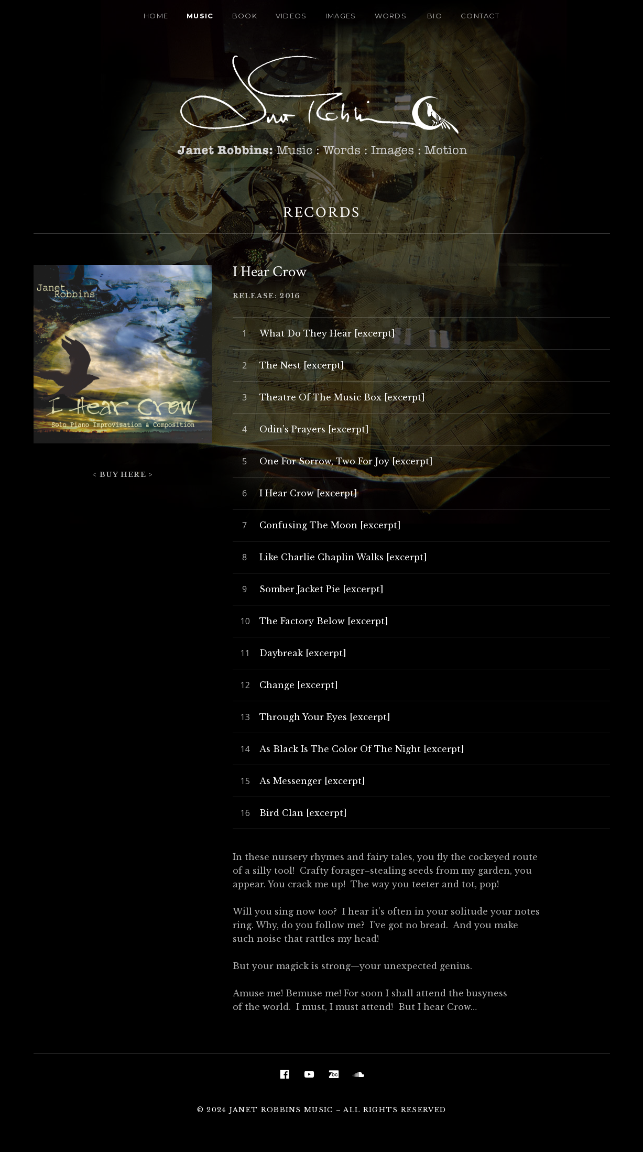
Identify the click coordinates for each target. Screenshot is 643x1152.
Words (391, 16)
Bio (434, 16)
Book (244, 16)
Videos (291, 16)
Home (156, 16)
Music (200, 16)
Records (322, 212)
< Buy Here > (123, 474)
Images (340, 16)
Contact (480, 16)
